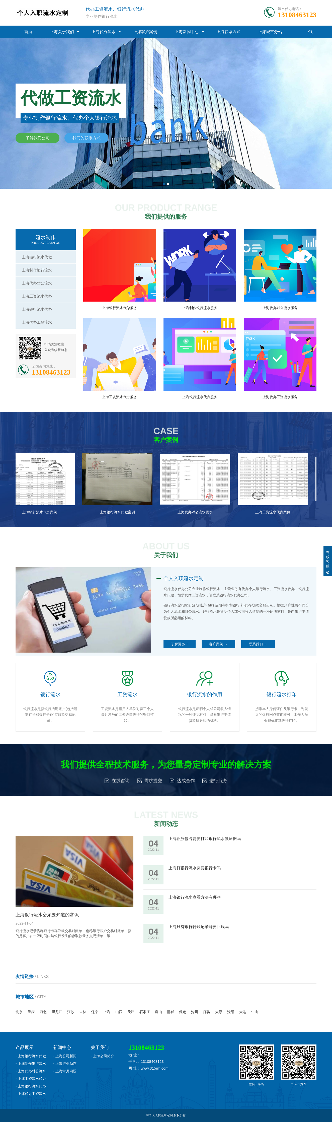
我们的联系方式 (86, 138)
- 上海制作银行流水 (31, 1064)
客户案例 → (218, 644)
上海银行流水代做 (37, 257)
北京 (19, 1012)
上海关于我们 (62, 32)
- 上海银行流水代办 (31, 1086)
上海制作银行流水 (37, 270)
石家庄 (144, 1012)
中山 (254, 1012)
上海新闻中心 (187, 32)
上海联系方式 (228, 32)
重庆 (31, 1012)
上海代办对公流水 (37, 283)
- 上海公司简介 (102, 1056)
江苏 (70, 1012)
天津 (130, 1012)
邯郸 (170, 1012)
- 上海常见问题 (64, 1071)
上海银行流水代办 (37, 309)
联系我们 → (258, 644)
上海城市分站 (270, 32)
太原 (218, 1012)
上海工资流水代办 (37, 296)
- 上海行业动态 (64, 1064)
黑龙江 (57, 1012)
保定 (182, 1012)
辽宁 (94, 1012)
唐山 (158, 1012)
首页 (28, 32)
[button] (164, 184)
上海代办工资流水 (37, 322)
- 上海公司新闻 (64, 1056)
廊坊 (206, 1012)
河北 (43, 1012)
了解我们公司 (38, 138)
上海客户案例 (145, 32)
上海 (106, 1012)
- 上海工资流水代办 (31, 1079)
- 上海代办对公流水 (31, 1071)
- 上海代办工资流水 (31, 1094)
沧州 (194, 1012)
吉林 (82, 1012)
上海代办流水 (104, 32)
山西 (118, 1012)
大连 (242, 1012)
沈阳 (230, 1012)
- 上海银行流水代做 (31, 1056)
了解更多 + (179, 644)
